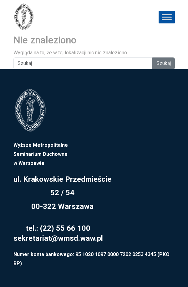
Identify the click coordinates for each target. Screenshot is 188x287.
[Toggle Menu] (167, 17)
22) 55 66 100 (66, 228)
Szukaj (163, 63)
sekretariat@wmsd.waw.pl (58, 238)
